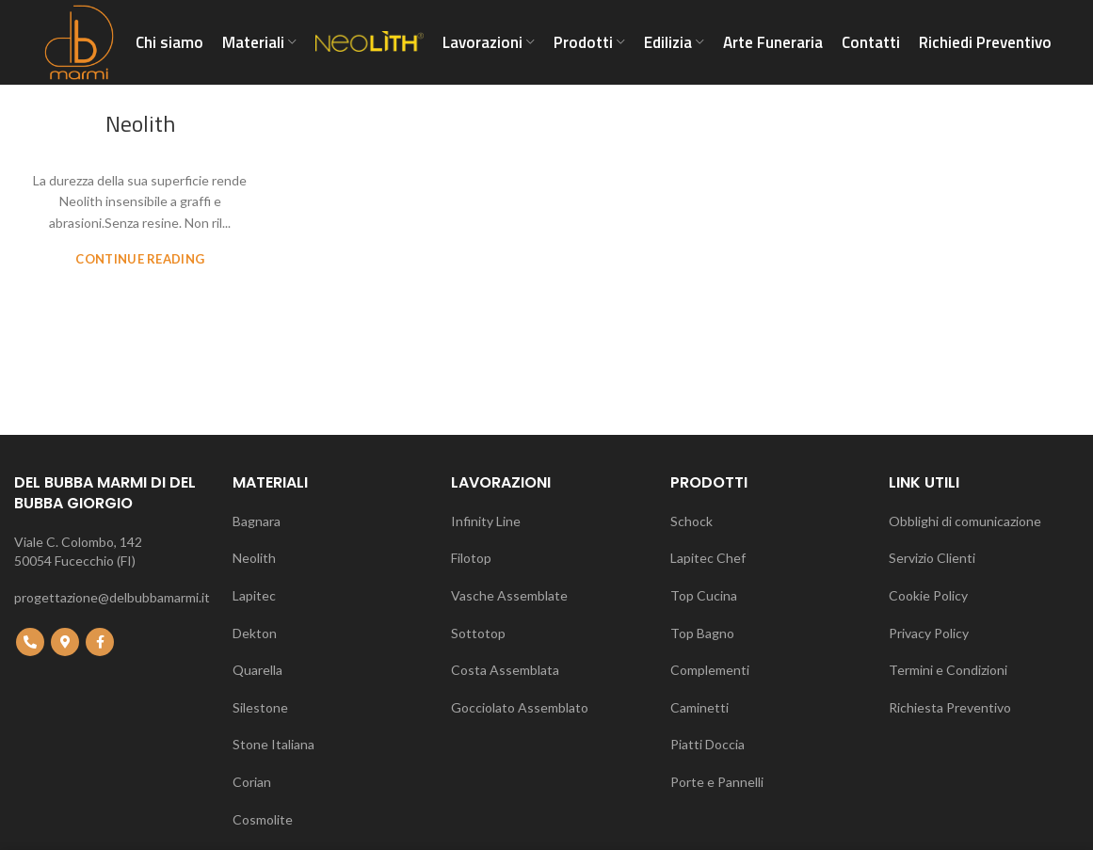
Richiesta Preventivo (950, 707)
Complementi (709, 670)
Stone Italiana (273, 744)
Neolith (140, 123)
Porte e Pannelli (716, 782)
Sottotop (478, 633)
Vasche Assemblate (509, 595)
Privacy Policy (929, 633)
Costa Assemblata (505, 670)
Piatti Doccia (707, 744)
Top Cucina (703, 595)
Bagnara (257, 521)
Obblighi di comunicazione (965, 521)
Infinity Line (486, 521)
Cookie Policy (928, 595)
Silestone (260, 707)
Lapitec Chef (708, 558)
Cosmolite (263, 819)
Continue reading (139, 259)
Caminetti (699, 707)
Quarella (257, 670)
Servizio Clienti (932, 558)
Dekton (255, 633)
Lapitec (254, 595)
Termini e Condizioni (948, 670)
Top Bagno (702, 633)
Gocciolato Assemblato (519, 707)
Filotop (471, 558)
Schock (691, 521)
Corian (252, 782)
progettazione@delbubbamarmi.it (112, 597)
